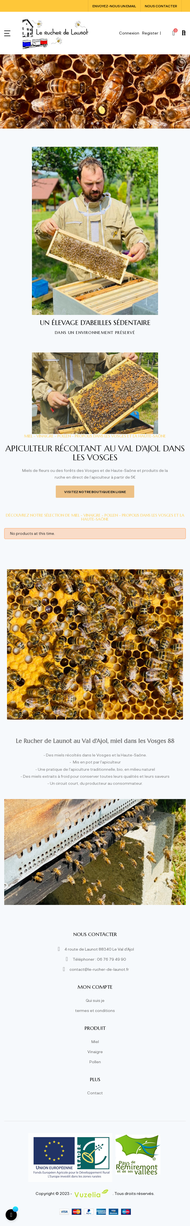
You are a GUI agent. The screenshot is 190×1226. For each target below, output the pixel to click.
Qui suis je (95, 1000)
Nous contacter (161, 6)
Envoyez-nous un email (114, 6)
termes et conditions (95, 1010)
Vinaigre (95, 1051)
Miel (95, 1041)
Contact (95, 1092)
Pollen (95, 1061)
